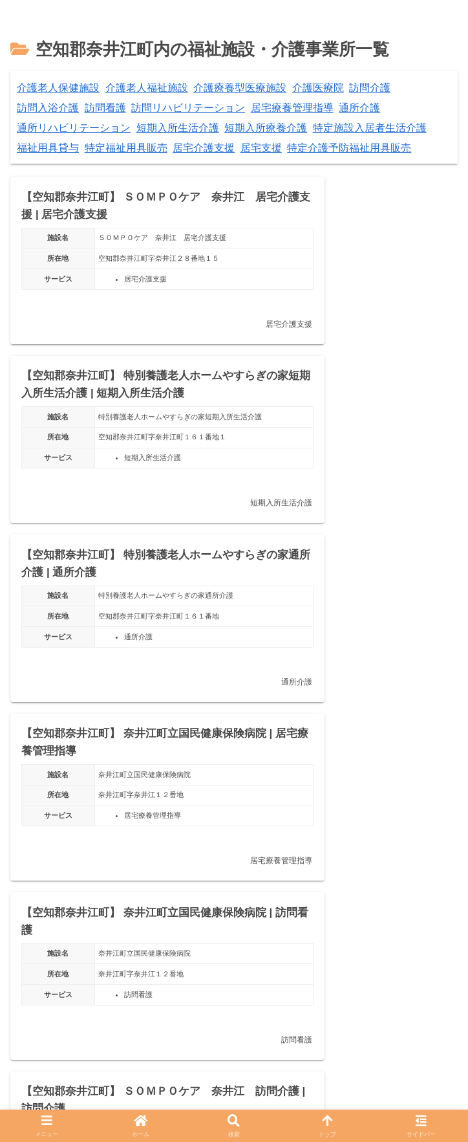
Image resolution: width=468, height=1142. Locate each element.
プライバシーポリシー (131, 1104)
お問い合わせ (354, 1104)
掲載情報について (252, 1104)
